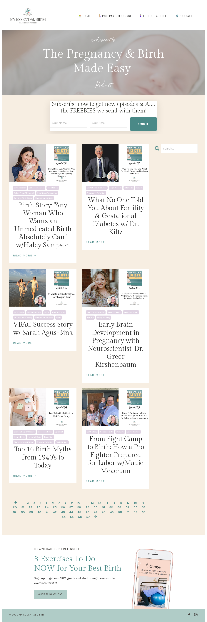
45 (79, 512)
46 (87, 512)
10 (78, 502)
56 (80, 516)
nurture (90, 317)
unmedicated (133, 432)
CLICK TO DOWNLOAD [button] (51, 594)
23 (38, 507)
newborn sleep (131, 312)
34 (127, 507)
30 (96, 507)
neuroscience (114, 312)
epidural (59, 432)
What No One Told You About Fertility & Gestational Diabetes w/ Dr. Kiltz (116, 216)
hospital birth (58, 312)
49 (112, 512)
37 (14, 512)
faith (46, 312)
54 (64, 516)
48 (104, 512)
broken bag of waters (24, 432)
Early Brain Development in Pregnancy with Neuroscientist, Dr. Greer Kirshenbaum (115, 345)
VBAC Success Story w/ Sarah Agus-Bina (43, 328)
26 (63, 507)
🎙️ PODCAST (184, 16)
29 (87, 507)
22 (30, 507)
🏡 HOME (85, 16)
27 (71, 507)
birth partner (20, 188)
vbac (58, 317)
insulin (139, 188)
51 (127, 512)
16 (121, 502)
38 (23, 512)
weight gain (62, 442)
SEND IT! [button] (143, 123)
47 (95, 512)
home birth (19, 437)
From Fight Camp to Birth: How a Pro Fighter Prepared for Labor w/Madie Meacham (115, 455)
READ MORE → (25, 255)
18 (135, 502)
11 (85, 502)
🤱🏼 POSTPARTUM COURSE (115, 16)
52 (135, 512)
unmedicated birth (44, 198)
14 (106, 502)
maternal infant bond (24, 442)
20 (15, 507)
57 (88, 516)
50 (120, 512)
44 (71, 512)
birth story (19, 312)
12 (92, 502)
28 (79, 507)
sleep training (103, 317)
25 (55, 507)
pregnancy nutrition (96, 193)
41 (47, 512)
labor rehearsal (36, 188)
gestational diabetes (96, 188)
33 (119, 507)
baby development (95, 312)
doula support (34, 312)
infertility (129, 188)
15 (114, 502)
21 (22, 507)
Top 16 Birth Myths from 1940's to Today (42, 457)
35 (135, 507)
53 (144, 512)
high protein (115, 188)
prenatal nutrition (45, 442)
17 (128, 502)
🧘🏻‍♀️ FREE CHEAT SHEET (153, 16)
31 (103, 507)
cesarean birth (45, 432)
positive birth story (23, 198)
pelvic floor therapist (24, 193)
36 (144, 507)
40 (39, 512)
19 (142, 502)
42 (55, 512)
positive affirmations (47, 193)
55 (72, 516)
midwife (120, 432)
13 (99, 502)
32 (111, 507)
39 (31, 512)
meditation (53, 188)
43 (63, 512)
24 (47, 507)
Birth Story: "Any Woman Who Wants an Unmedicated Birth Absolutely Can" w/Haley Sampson (43, 225)
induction (48, 437)
